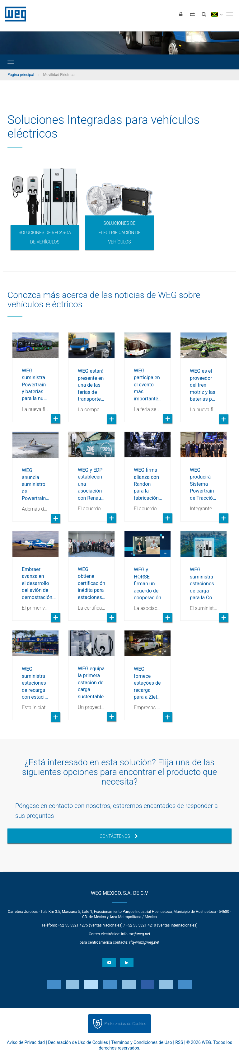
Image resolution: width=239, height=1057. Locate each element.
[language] (217, 14)
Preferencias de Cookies (125, 1023)
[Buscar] (204, 14)
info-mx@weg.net (135, 934)
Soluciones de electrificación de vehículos (119, 232)
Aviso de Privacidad (26, 1042)
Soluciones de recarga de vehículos (45, 237)
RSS (179, 1042)
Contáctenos (119, 836)
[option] (45, 208)
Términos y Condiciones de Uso (141, 1042)
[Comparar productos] (192, 14)
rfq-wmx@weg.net (144, 942)
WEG (13, 14)
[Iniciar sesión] (180, 14)
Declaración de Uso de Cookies (78, 1042)
